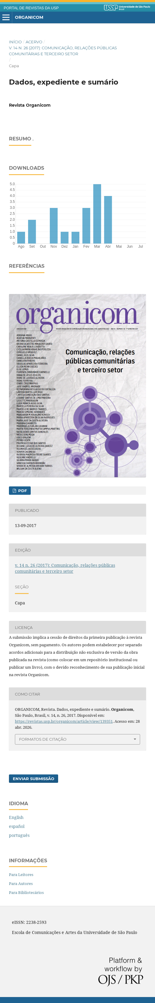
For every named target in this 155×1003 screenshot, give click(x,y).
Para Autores (21, 883)
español (16, 826)
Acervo (34, 41)
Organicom (29, 17)
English (16, 817)
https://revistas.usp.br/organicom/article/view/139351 (64, 721)
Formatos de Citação (42, 739)
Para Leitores (21, 874)
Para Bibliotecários (26, 892)
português (19, 835)
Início (15, 41)
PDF (22, 490)
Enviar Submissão (33, 778)
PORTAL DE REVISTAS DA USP (31, 8)
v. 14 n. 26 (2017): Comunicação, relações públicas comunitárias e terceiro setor (63, 50)
